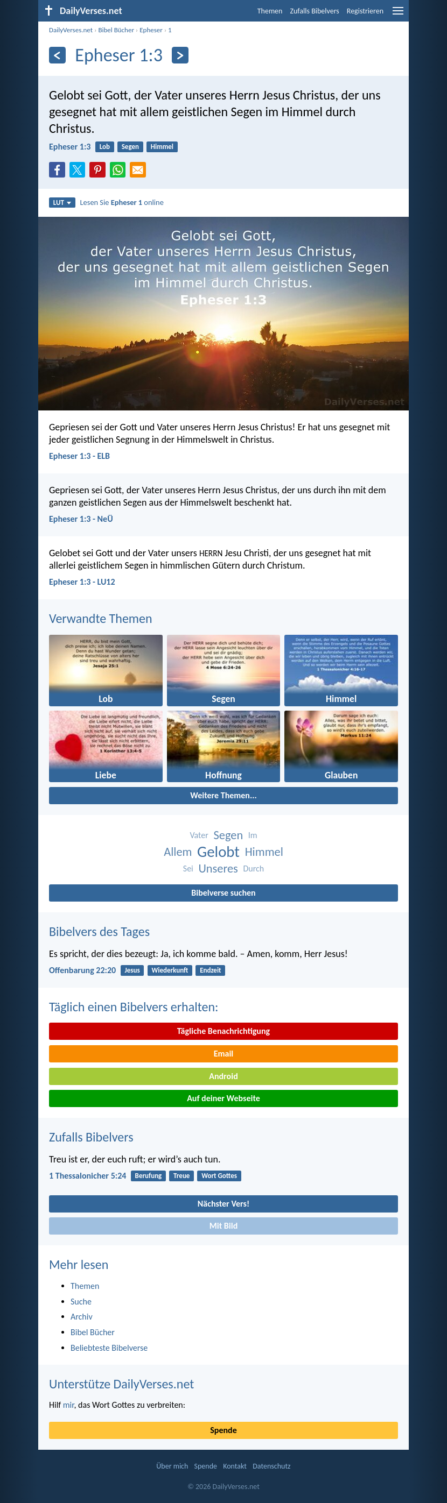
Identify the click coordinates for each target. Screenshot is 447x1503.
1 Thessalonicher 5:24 (87, 1176)
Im (252, 835)
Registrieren (365, 11)
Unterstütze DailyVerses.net (121, 1384)
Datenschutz (271, 1466)
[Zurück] (57, 55)
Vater (199, 835)
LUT (62, 202)
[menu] (398, 15)
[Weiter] (180, 55)
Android (223, 1076)
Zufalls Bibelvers (314, 11)
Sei (188, 868)
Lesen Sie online (122, 202)
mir (68, 1405)
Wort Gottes (219, 1176)
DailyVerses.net (71, 30)
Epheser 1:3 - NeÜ (81, 519)
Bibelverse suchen (223, 893)
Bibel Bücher (116, 30)
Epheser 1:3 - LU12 (82, 582)
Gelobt (218, 851)
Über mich (172, 1466)
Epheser (151, 30)
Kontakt (235, 1466)
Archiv (82, 1316)
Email (224, 1053)
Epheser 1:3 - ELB (79, 456)
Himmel (162, 147)
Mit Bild (223, 1226)
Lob (105, 147)
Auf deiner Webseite (223, 1098)
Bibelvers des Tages (99, 931)
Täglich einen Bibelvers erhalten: (133, 1007)
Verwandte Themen (100, 618)
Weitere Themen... (223, 795)
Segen (130, 147)
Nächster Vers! (223, 1204)
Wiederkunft (169, 970)
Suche (81, 1301)
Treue (181, 1176)
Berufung (148, 1176)
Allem (178, 852)
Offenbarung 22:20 (82, 970)
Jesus (131, 970)
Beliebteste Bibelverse (109, 1348)
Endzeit (210, 970)
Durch (253, 868)
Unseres (218, 868)
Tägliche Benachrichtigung (223, 1031)
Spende (223, 1430)
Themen (270, 11)
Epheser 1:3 (69, 146)
